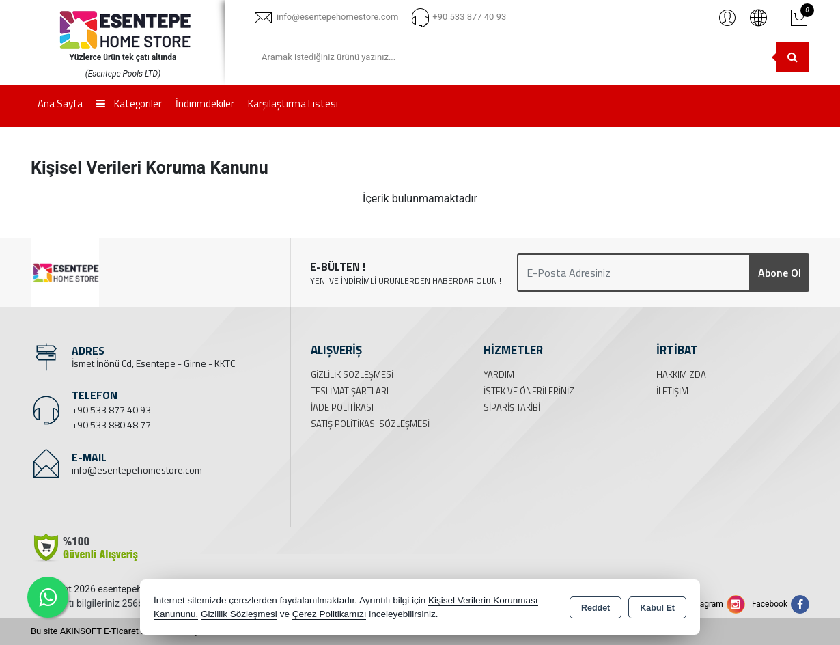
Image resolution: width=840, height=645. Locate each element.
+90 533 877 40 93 (111, 409)
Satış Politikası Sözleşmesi (370, 423)
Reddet (595, 608)
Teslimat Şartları (350, 391)
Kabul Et (657, 608)
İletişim (672, 391)
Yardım (499, 374)
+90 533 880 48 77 (111, 424)
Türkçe (758, 17)
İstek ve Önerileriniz (529, 391)
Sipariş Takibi (512, 407)
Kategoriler (129, 103)
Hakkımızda (681, 374)
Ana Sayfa (60, 103)
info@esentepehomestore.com (137, 470)
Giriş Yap (727, 17)
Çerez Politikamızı (329, 614)
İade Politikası (342, 407)
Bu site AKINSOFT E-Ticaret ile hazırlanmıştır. (119, 631)
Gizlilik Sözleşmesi (352, 374)
